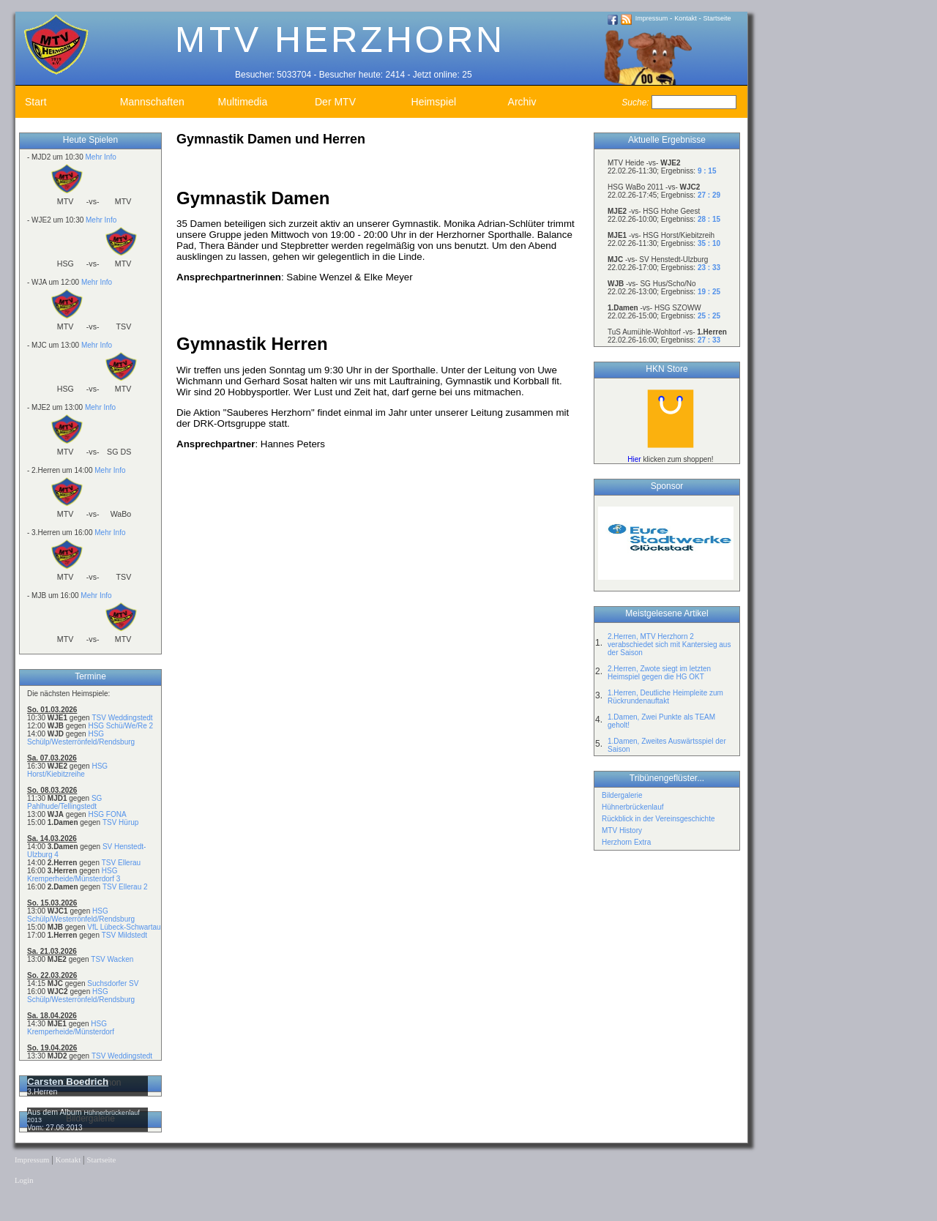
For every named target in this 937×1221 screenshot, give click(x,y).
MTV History (622, 830)
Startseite (717, 18)
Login (24, 1180)
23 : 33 (709, 268)
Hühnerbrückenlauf (633, 807)
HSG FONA (107, 814)
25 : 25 (709, 316)
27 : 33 (709, 340)
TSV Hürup (120, 822)
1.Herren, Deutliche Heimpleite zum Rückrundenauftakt (665, 697)
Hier (634, 459)
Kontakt (685, 18)
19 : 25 (709, 292)
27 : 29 (709, 195)
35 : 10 (709, 243)
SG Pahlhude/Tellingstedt (64, 802)
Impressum (651, 18)
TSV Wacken (112, 959)
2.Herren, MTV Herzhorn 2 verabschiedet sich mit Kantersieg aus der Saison (669, 644)
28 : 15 (709, 219)
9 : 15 (707, 171)
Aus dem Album (55, 1112)
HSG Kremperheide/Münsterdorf (70, 1028)
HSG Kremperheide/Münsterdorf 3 (73, 875)
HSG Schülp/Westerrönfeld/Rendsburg (81, 738)
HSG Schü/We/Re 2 (120, 726)
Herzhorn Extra (626, 842)
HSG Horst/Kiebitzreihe (67, 770)
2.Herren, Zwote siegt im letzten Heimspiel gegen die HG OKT (659, 673)
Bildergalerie (622, 795)
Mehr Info (100, 157)
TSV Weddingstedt (122, 718)
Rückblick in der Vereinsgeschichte (658, 819)
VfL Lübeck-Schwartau (123, 927)
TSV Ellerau (121, 863)
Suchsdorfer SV (112, 983)
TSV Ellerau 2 (125, 887)
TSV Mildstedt (124, 935)
